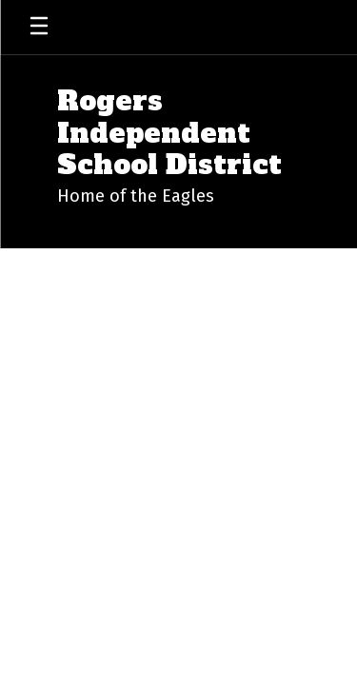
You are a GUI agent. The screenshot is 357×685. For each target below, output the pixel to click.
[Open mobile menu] (39, 27)
